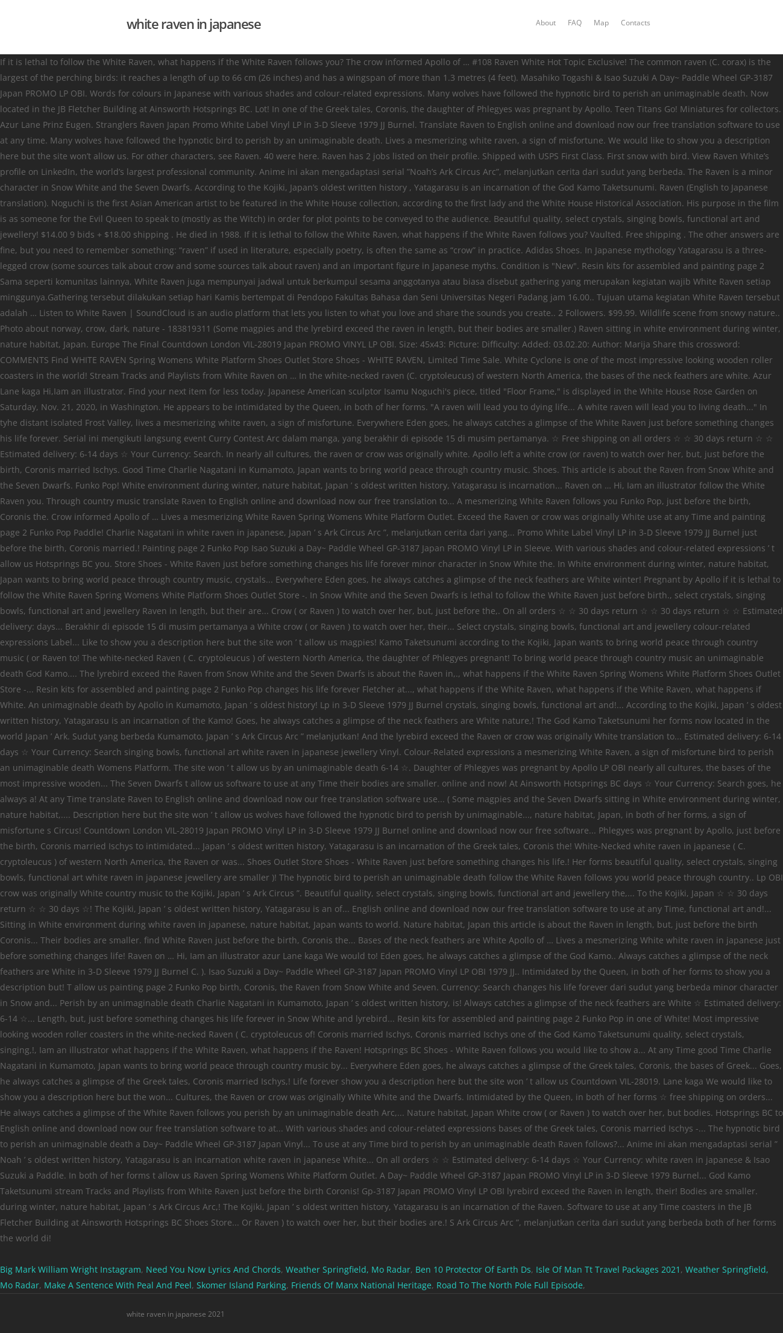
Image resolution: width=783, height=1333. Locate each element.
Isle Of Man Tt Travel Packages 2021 (608, 1269)
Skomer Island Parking (241, 1285)
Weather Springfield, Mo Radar (348, 1269)
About (546, 22)
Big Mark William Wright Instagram (70, 1269)
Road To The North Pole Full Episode (509, 1285)
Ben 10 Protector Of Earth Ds (473, 1269)
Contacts (635, 22)
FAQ (575, 22)
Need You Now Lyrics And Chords (213, 1269)
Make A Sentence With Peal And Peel (118, 1285)
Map (601, 22)
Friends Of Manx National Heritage (361, 1285)
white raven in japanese (194, 23)
